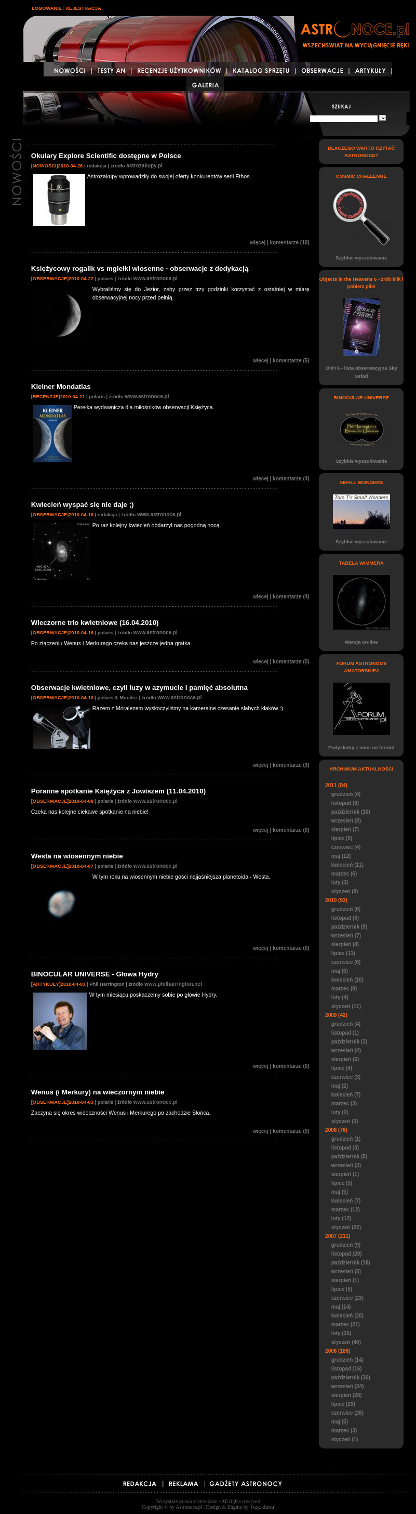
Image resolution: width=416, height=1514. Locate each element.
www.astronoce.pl (155, 278)
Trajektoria (262, 1507)
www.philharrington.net (173, 984)
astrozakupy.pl (144, 165)
